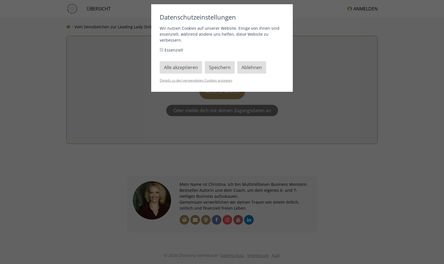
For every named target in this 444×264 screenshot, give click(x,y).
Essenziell (171, 50)
